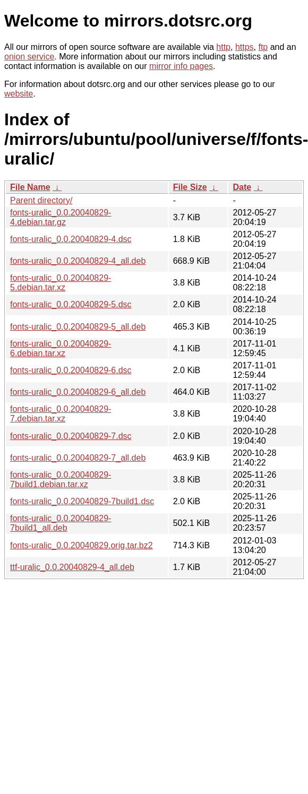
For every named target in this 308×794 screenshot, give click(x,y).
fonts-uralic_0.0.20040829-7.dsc (71, 436)
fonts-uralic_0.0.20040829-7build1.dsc (82, 501)
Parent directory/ (41, 200)
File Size (190, 187)
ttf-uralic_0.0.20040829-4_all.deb (72, 567)
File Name (30, 187)
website (18, 93)
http (223, 46)
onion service (29, 56)
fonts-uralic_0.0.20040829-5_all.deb (78, 326)
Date (242, 187)
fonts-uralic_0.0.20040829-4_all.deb (78, 260)
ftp (263, 46)
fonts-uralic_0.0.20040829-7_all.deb (78, 457)
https (244, 46)
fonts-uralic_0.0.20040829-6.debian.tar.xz (60, 348)
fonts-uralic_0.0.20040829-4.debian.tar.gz (60, 217)
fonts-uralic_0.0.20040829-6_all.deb (78, 391)
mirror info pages (181, 66)
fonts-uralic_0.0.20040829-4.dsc (71, 239)
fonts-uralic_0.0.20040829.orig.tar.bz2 (81, 545)
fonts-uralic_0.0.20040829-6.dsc (71, 370)
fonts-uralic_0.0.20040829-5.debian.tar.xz (60, 282)
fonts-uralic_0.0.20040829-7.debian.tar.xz (60, 413)
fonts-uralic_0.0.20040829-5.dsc (71, 304)
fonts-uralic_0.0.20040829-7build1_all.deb (60, 523)
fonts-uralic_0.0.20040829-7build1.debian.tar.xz (60, 479)
